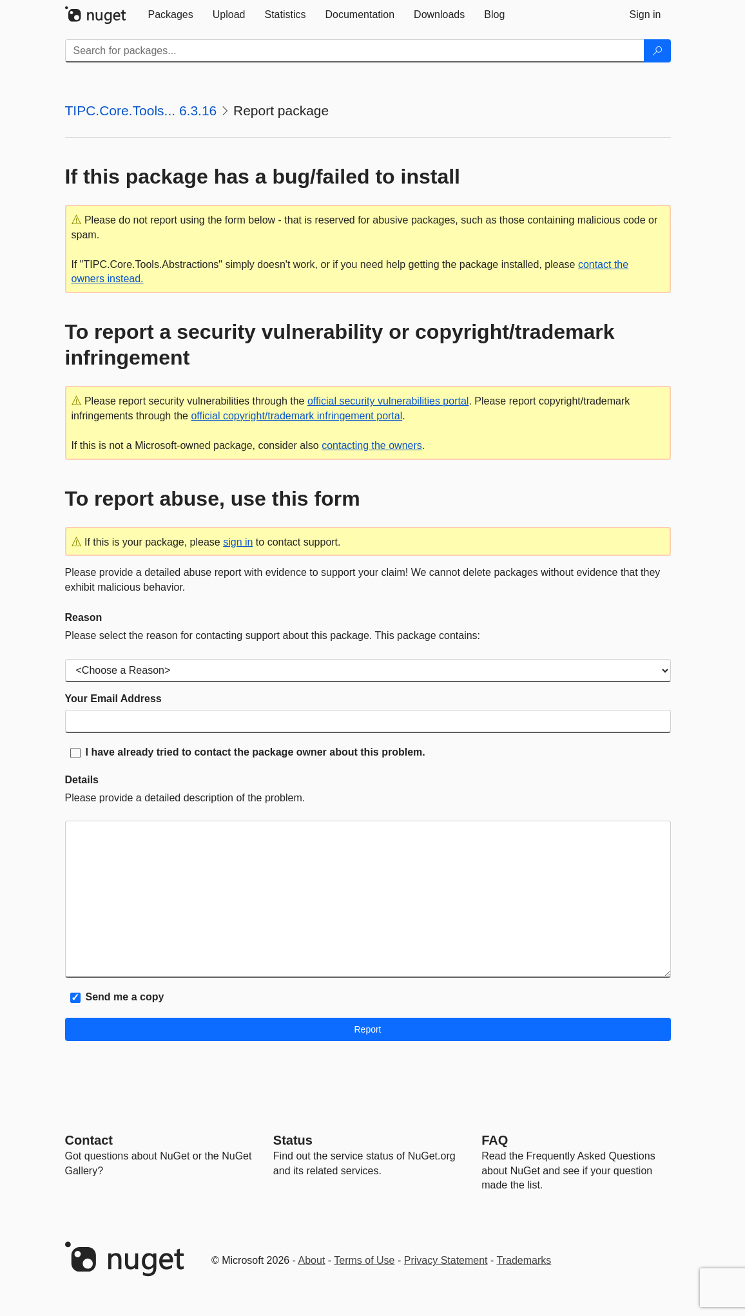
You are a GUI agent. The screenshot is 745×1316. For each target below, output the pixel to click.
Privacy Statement (446, 1260)
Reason (83, 617)
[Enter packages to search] (354, 50)
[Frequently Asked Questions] (494, 1140)
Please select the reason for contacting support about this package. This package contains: (273, 635)
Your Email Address (113, 698)
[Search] (657, 50)
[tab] (171, 15)
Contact (89, 1140)
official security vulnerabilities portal (388, 401)
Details (82, 779)
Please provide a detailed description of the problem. (185, 797)
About (311, 1260)
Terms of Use (364, 1260)
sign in (238, 542)
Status (293, 1140)
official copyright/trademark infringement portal (296, 415)
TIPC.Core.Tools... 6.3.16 (141, 110)
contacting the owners (372, 445)
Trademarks (524, 1260)
